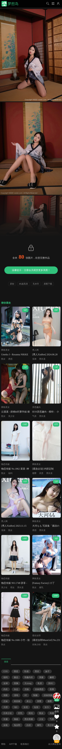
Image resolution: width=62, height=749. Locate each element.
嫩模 (52, 677)
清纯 (16, 695)
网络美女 (5, 350)
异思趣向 (36, 407)
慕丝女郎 (36, 635)
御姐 (16, 719)
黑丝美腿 (28, 719)
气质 (34, 416)
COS (5, 671)
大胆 (5, 707)
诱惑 (10, 359)
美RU (50, 683)
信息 (57, 711)
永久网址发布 (54, 744)
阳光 (31, 713)
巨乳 (20, 713)
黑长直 (42, 359)
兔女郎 (17, 725)
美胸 (16, 683)
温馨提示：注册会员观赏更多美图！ (31, 270)
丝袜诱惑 (39, 689)
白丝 (29, 725)
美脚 (52, 689)
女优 (26, 707)
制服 (35, 695)
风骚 (52, 713)
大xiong (27, 683)
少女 (41, 719)
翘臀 (34, 473)
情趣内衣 (28, 677)
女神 (5, 683)
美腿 (41, 677)
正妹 (5, 701)
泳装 (5, 725)
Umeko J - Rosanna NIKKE (14, 354)
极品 (16, 677)
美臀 (39, 701)
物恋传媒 (5, 464)
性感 (26, 671)
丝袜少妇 (36, 644)
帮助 (3, 744)
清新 (5, 695)
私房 (40, 683)
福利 (10, 473)
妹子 (47, 671)
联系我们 (25, 744)
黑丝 (37, 671)
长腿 (5, 719)
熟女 (3, 359)
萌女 (12, 587)
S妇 (15, 707)
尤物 (26, 689)
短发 (36, 707)
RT (25, 695)
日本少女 (7, 713)
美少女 (11, 416)
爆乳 (41, 587)
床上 (29, 701)
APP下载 (13, 744)
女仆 (47, 707)
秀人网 (35, 350)
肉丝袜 (17, 701)
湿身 (34, 359)
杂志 (16, 689)
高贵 (41, 473)
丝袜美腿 (48, 695)
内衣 (5, 689)
